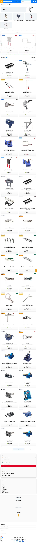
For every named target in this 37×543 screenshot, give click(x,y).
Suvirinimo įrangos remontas (5, 492)
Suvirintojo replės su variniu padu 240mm (27, 324)
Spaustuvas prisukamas (9, 131)
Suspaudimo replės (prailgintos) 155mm (27, 247)
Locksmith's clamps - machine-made (18, 20)
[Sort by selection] (33, 57)
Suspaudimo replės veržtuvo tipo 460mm (27, 305)
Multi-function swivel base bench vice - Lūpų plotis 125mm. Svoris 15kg (9, 441)
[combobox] (26, 1)
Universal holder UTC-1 (27, 131)
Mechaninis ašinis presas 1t (27, 402)
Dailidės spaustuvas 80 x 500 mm (27, 92)
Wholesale (3, 491)
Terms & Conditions (4, 489)
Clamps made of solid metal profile (30, 20)
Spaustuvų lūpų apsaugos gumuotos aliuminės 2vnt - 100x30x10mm (9, 73)
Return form (3, 490)
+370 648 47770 (18, 499)
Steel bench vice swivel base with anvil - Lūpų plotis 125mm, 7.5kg (27, 383)
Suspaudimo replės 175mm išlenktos (9, 266)
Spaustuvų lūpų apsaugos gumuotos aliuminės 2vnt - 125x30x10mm (27, 189)
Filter (36, 270)
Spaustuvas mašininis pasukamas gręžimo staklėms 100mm (9, 344)
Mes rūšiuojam (4, 486)
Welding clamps (6, 20)
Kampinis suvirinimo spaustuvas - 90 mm (9, 150)
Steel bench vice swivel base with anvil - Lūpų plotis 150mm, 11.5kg (27, 441)
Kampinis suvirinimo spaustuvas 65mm (27, 111)
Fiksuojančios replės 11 (9, 111)
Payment (3, 488)
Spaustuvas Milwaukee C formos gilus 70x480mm (27, 150)
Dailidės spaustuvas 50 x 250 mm (9, 92)
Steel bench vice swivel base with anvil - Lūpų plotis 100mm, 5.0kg (9, 364)
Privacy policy (3, 487)
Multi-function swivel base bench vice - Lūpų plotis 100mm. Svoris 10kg (9, 402)
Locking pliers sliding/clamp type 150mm (9, 324)
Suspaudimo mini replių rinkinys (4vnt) (9, 247)
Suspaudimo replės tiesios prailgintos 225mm (27, 266)
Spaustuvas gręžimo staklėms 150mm (9, 421)
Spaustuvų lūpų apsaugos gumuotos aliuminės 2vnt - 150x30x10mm (27, 209)
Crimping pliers (6, 28)
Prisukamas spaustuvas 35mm (9, 189)
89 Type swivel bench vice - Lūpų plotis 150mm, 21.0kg (27, 421)
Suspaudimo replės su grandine (9, 208)
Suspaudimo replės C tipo (9, 305)
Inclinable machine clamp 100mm (27, 363)
